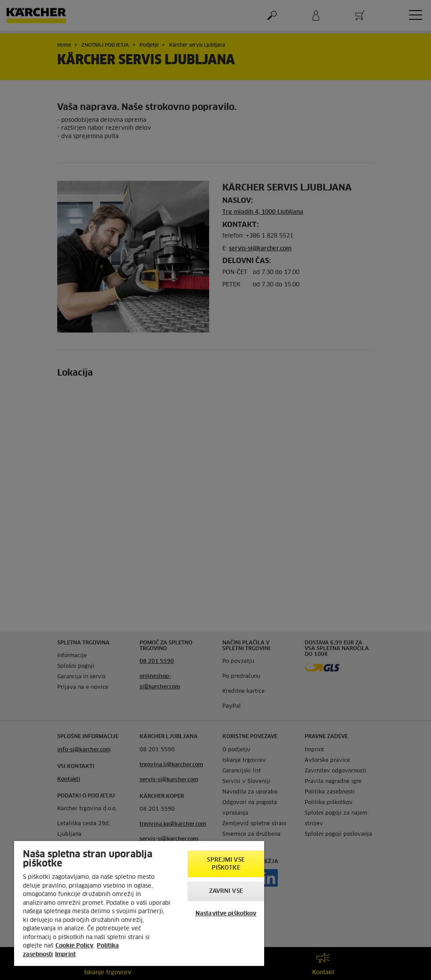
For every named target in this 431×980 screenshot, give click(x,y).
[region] (139, 903)
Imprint (65, 955)
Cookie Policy (74, 946)
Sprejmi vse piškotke (225, 864)
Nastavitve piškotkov (226, 914)
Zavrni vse (226, 891)
